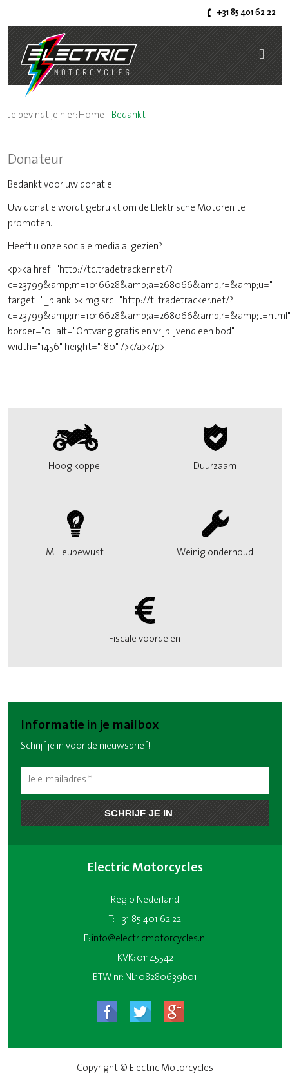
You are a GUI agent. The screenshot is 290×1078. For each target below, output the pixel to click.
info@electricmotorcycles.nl (149, 939)
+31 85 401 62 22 (246, 12)
